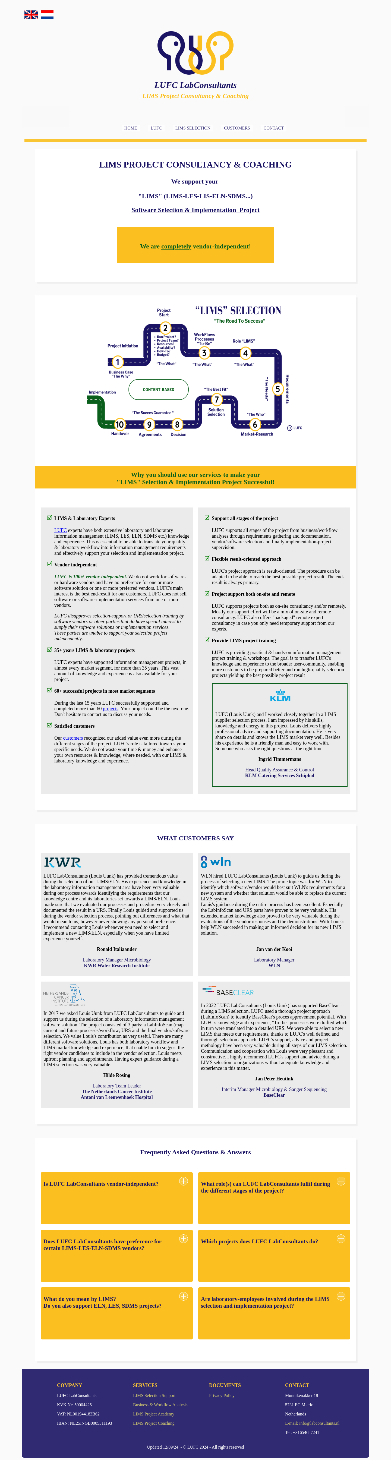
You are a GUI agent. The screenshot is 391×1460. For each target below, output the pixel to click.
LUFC (156, 128)
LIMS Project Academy (153, 1414)
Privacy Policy (222, 1395)
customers (72, 738)
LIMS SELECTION (192, 128)
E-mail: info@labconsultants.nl (312, 1423)
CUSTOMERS (237, 128)
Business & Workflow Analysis (160, 1404)
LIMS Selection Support (154, 1395)
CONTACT (274, 128)
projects (110, 708)
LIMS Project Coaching (154, 1423)
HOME (130, 128)
